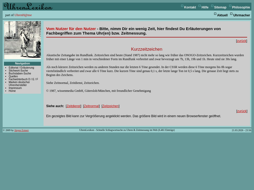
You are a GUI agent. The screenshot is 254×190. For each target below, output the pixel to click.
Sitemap (220, 7)
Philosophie (241, 7)
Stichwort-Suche (18, 70)
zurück (241, 41)
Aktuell (222, 15)
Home (12, 90)
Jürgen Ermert (21, 130)
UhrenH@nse (23, 15)
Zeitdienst (73, 106)
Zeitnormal (91, 106)
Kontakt (190, 7)
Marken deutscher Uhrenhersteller (19, 84)
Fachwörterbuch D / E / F (23, 79)
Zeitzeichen (110, 106)
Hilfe (205, 7)
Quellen (13, 76)
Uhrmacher (241, 15)
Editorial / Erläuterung (21, 67)
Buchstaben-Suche (20, 73)
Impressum (15, 88)
